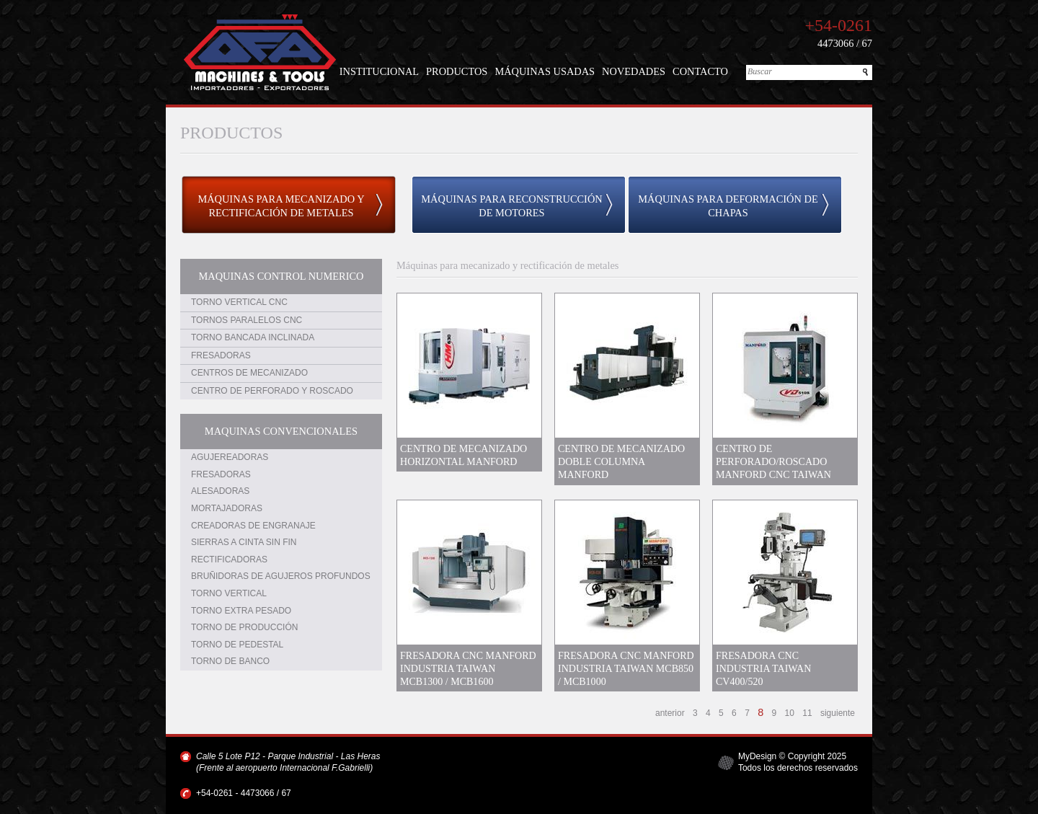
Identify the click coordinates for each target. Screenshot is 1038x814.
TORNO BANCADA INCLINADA (252, 337)
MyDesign (757, 756)
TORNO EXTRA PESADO (241, 611)
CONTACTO (700, 71)
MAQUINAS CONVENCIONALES (281, 431)
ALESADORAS (220, 491)
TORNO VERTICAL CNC (239, 302)
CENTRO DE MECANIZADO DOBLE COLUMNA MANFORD (621, 462)
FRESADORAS (221, 355)
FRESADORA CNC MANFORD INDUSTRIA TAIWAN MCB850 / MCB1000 (626, 669)
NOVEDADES (633, 71)
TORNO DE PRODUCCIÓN (244, 627)
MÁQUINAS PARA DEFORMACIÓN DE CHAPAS (727, 205)
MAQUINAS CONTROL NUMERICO (281, 276)
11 (807, 713)
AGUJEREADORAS (229, 457)
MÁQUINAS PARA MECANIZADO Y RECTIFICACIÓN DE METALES (281, 205)
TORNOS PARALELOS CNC (246, 320)
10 (789, 713)
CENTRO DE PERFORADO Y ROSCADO (272, 391)
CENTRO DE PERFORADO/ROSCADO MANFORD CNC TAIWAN (773, 462)
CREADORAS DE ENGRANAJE (253, 526)
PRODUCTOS (456, 71)
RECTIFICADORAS (229, 559)
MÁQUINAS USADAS (544, 71)
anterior (670, 713)
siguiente (837, 713)
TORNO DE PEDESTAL (237, 645)
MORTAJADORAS (226, 508)
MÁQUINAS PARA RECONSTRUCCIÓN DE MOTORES (511, 205)
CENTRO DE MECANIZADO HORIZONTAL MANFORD (463, 455)
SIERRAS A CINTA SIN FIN (243, 542)
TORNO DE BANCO (230, 661)
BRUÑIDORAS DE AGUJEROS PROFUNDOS (281, 576)
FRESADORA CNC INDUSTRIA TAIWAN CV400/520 (763, 669)
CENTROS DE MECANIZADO (249, 373)
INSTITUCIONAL (379, 71)
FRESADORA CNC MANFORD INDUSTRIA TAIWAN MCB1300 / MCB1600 (468, 669)
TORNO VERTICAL (229, 593)
